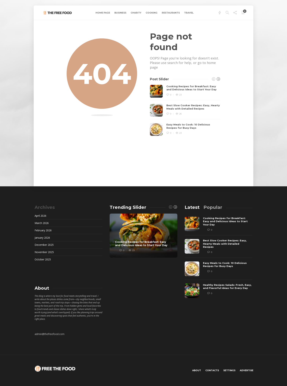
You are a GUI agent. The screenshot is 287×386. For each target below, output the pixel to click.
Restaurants (171, 12)
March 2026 (42, 223)
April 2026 (40, 215)
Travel (189, 12)
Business (120, 12)
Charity (136, 12)
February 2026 (43, 230)
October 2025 (43, 259)
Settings (229, 370)
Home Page (103, 12)
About (196, 370)
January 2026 (42, 237)
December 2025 (44, 244)
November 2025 (44, 252)
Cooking (151, 12)
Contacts (212, 370)
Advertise (246, 370)
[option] (185, 110)
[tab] (192, 207)
